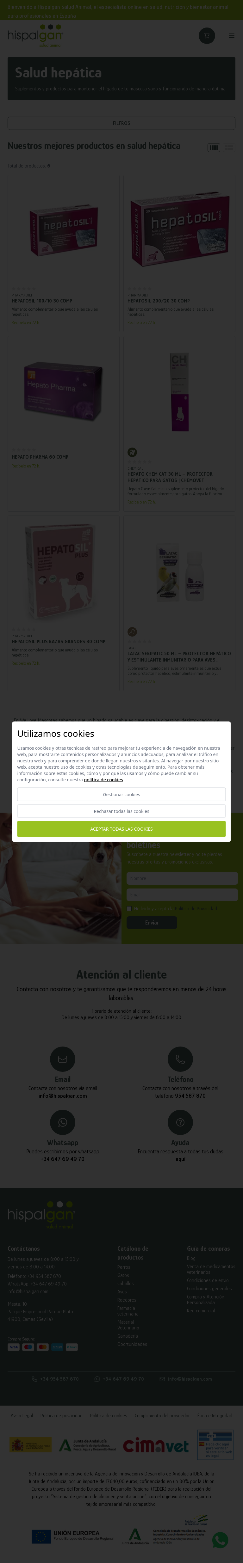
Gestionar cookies (121, 794)
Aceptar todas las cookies (121, 829)
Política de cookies (103, 779)
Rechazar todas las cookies (121, 811)
